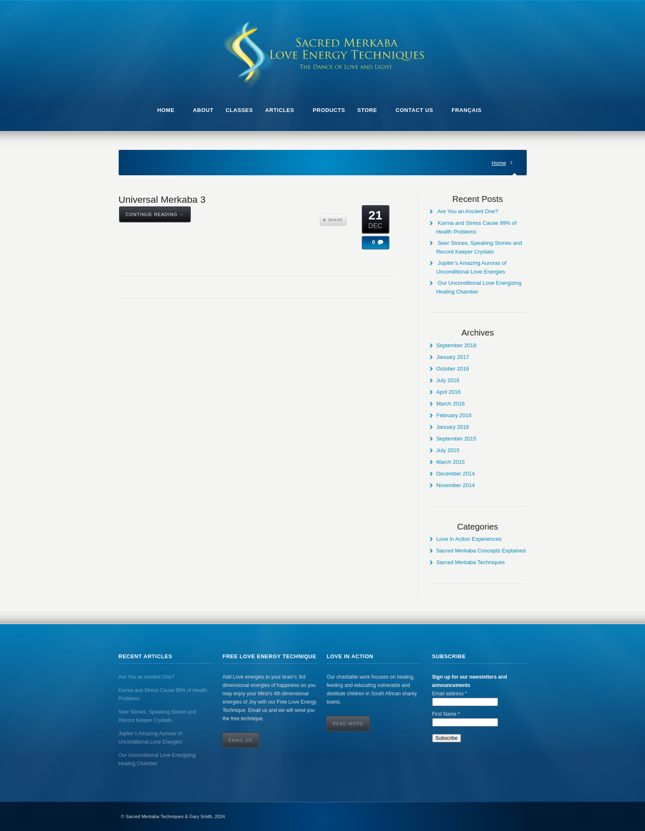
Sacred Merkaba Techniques (470, 562)
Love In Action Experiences (469, 539)
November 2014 (455, 485)
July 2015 (448, 450)
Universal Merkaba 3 (162, 199)
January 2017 (452, 357)
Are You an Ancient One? (468, 211)
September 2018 (456, 345)
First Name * (446, 714)
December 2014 (455, 473)
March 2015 (450, 462)
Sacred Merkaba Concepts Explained (481, 550)
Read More (348, 723)
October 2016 (452, 369)
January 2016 (452, 427)
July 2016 (448, 380)
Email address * (449, 694)
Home (499, 163)
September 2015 (456, 438)
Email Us (241, 740)
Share (333, 220)
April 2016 (448, 392)
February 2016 (454, 415)
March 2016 (450, 404)
